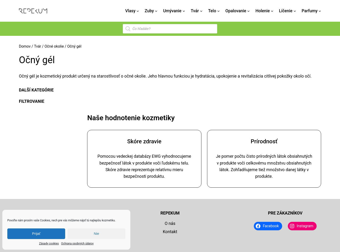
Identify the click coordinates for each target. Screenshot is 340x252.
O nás (170, 223)
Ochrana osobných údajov (77, 243)
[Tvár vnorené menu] (201, 11)
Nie (96, 233)
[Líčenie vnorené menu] (294, 11)
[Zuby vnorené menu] (156, 11)
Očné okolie (54, 46)
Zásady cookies (49, 243)
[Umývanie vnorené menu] (184, 11)
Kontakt (170, 231)
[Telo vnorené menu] (218, 11)
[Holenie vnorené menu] (272, 11)
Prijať (36, 233)
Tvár (37, 46)
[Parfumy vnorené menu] (320, 11)
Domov (25, 46)
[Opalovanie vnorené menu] (248, 11)
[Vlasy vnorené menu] (137, 11)
